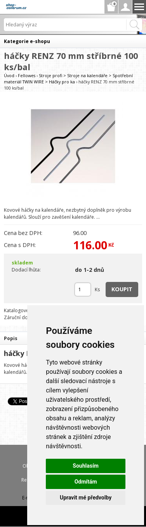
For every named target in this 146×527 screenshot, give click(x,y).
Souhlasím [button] (86, 466)
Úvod (9, 75)
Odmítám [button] (86, 482)
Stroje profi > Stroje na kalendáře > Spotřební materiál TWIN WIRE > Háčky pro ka (68, 79)
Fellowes (26, 75)
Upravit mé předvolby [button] (85, 497)
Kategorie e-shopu (27, 41)
